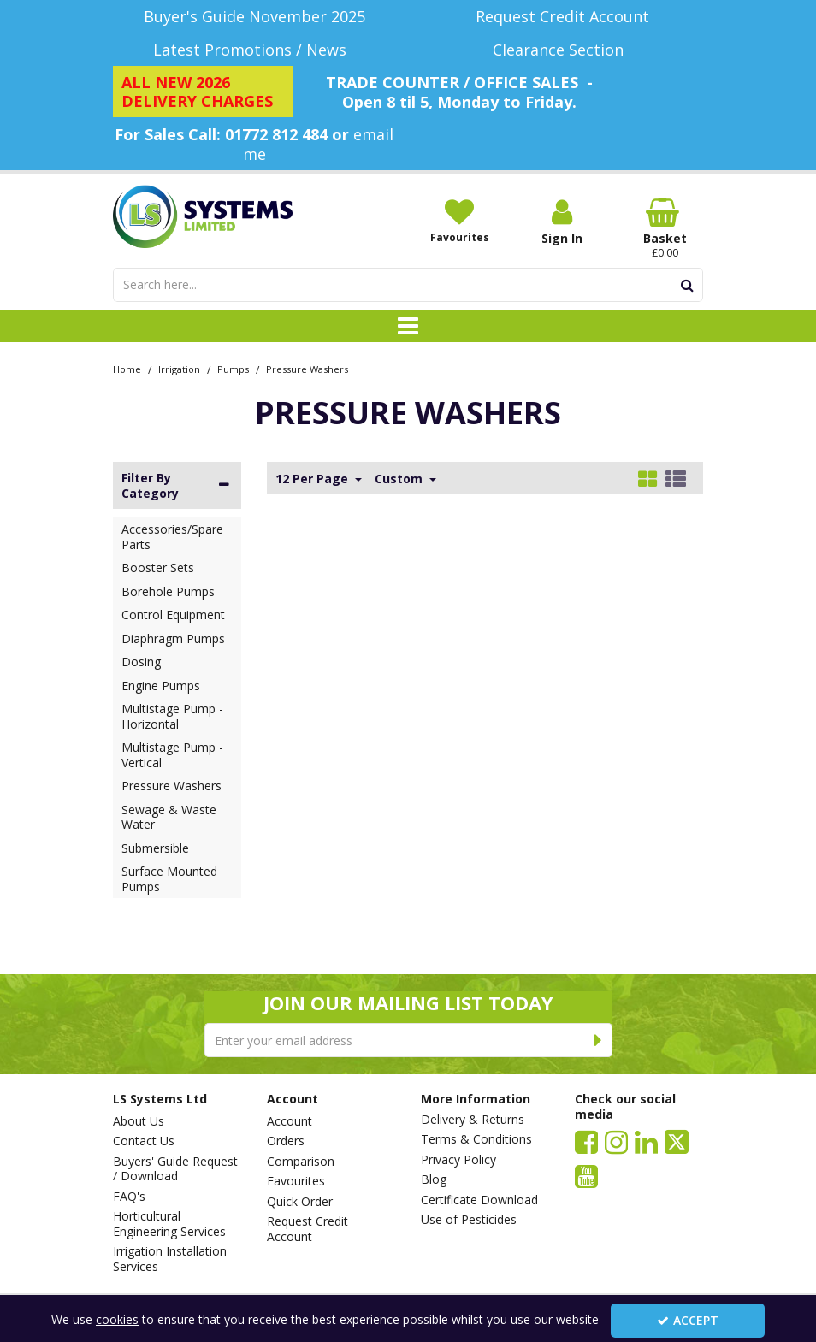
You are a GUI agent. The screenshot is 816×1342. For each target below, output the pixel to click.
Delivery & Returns (472, 1119)
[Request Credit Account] (562, 16)
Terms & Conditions (476, 1139)
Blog (433, 1179)
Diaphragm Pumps (173, 638)
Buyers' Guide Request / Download (175, 1169)
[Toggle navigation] (408, 326)
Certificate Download (479, 1200)
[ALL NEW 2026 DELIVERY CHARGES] (203, 91)
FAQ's (129, 1196)
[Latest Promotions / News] (254, 50)
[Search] (392, 285)
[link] (586, 1141)
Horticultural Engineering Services (169, 1224)
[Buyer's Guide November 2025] (254, 16)
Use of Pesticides (469, 1219)
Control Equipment (173, 614)
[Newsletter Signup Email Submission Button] (599, 1040)
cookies (117, 1319)
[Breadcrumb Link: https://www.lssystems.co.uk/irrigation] (179, 368)
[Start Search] (687, 285)
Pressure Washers (171, 785)
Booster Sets (157, 567)
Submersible (155, 848)
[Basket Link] (664, 228)
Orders (286, 1141)
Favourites (296, 1181)
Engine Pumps (160, 685)
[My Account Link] (561, 222)
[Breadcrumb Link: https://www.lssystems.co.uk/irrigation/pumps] (233, 368)
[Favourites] (459, 221)
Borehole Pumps (168, 591)
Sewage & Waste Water (168, 817)
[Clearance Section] (562, 50)
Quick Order (300, 1201)
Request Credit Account (307, 1229)
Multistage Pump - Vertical (172, 755)
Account (289, 1121)
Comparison (300, 1161)
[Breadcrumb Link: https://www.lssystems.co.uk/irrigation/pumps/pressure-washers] (307, 368)
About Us (138, 1121)
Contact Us (143, 1141)
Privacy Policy (458, 1160)
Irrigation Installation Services (170, 1259)
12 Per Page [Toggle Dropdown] (313, 479)
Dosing (141, 661)
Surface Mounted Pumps (169, 879)
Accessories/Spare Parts (172, 537)
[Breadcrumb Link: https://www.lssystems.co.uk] (127, 368)
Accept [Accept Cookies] (687, 1320)
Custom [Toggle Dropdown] (400, 479)
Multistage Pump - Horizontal (172, 716)
